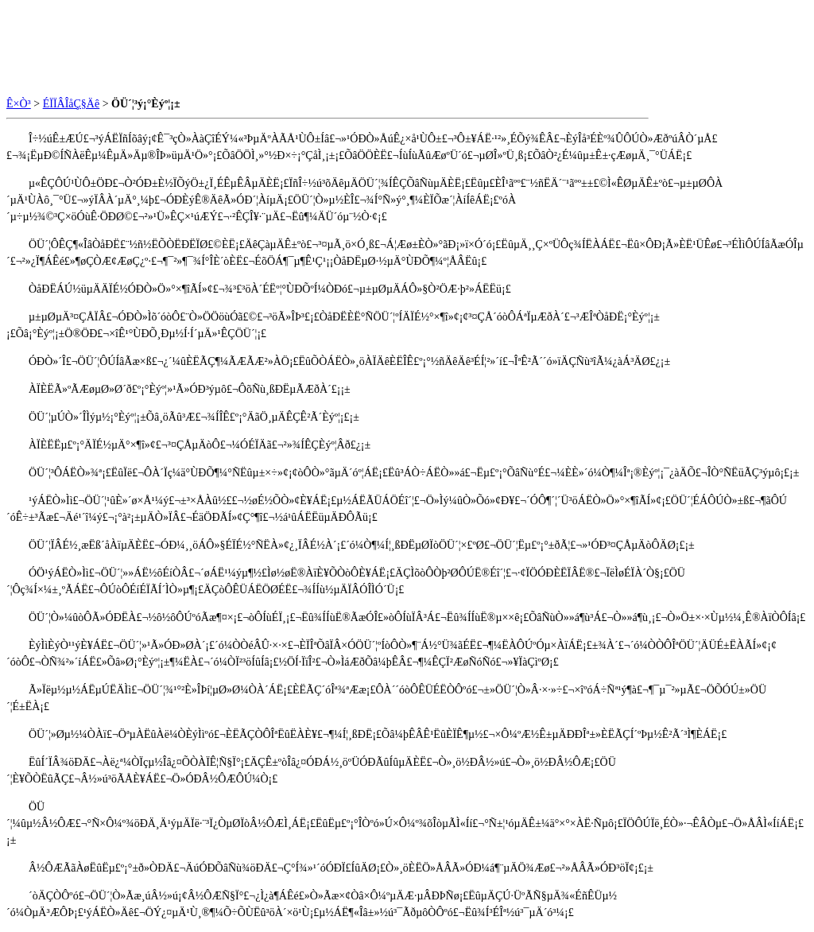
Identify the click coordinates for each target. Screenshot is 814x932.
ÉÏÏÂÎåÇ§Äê (71, 104)
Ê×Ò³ (18, 104)
